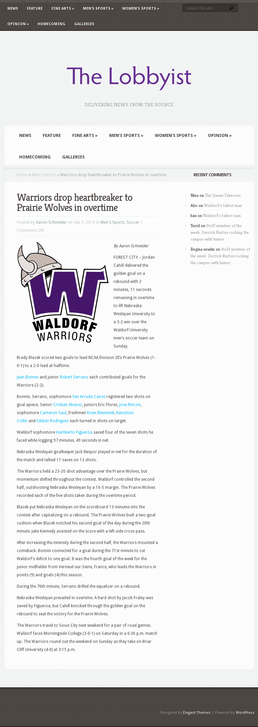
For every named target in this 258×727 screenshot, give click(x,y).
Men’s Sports (98, 8)
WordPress (245, 713)
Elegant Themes (197, 713)
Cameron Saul (53, 412)
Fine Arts (62, 8)
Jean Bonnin (28, 377)
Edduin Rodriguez (53, 421)
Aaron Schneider (51, 222)
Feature (35, 8)
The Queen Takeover (223, 195)
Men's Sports (44, 175)
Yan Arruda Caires (88, 396)
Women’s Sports (140, 8)
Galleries (84, 24)
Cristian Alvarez (67, 404)
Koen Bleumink (100, 412)
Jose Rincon (130, 404)
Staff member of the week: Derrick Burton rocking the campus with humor (219, 232)
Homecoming (52, 24)
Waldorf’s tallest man (223, 205)
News (12, 8)
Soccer (133, 222)
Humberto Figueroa (74, 432)
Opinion (18, 24)
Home (22, 175)
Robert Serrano (74, 377)
